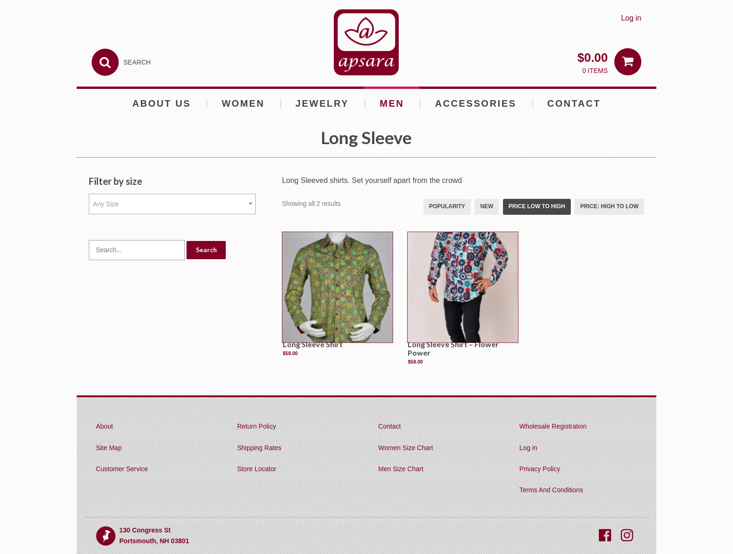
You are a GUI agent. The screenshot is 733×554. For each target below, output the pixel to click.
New (486, 206)
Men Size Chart (400, 469)
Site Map (109, 448)
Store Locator (256, 469)
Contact (574, 103)
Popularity (447, 206)
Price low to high (537, 206)
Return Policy (256, 426)
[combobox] (172, 204)
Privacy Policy (539, 469)
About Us (161, 103)
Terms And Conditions (551, 490)
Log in (631, 18)
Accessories (475, 103)
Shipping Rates (259, 448)
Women (243, 103)
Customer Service (122, 469)
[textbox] (172, 204)
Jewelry (322, 103)
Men (392, 103)
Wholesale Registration (553, 426)
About (104, 426)
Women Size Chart (405, 448)
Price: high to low (609, 206)
